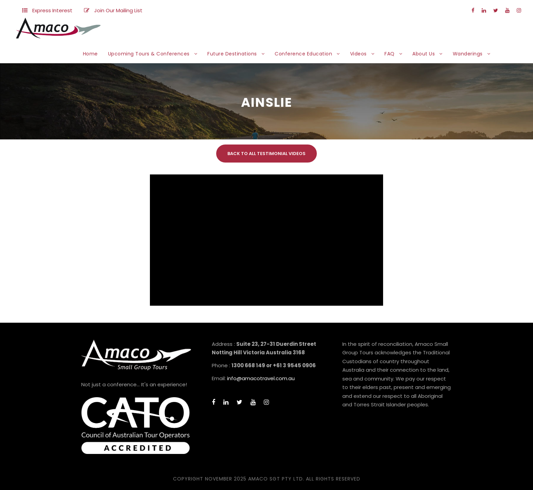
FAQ (389, 53)
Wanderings (468, 53)
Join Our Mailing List (118, 10)
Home (90, 53)
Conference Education (303, 53)
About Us (423, 53)
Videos (358, 53)
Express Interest (52, 10)
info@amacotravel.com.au (261, 378)
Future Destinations (232, 53)
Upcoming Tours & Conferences (149, 53)
